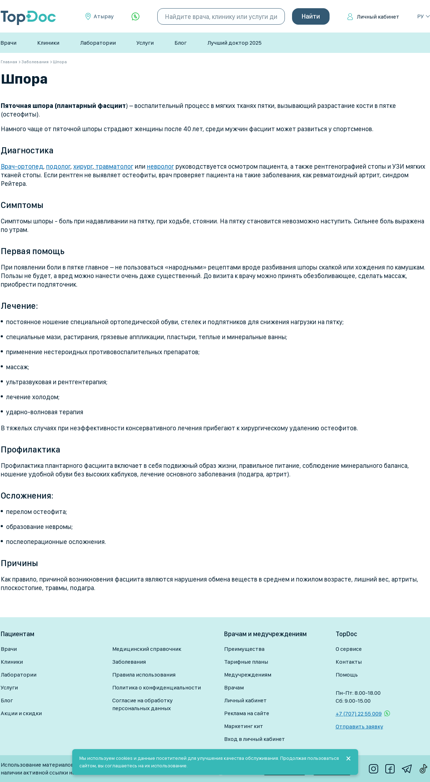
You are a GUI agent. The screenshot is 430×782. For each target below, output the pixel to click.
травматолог (113, 166)
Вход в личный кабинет (254, 739)
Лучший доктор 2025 (234, 42)
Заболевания (129, 661)
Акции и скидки (21, 713)
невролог (160, 166)
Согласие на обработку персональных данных (142, 704)
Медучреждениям (247, 674)
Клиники (48, 42)
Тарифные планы (246, 661)
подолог (58, 166)
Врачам (234, 687)
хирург (83, 166)
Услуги (145, 42)
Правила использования (144, 674)
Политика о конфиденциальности (156, 687)
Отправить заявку (359, 726)
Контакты (349, 661)
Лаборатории (98, 42)
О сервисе (349, 648)
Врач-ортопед (22, 166)
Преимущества (244, 648)
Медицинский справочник (146, 648)
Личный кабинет (378, 16)
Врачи (8, 42)
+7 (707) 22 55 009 (359, 713)
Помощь (347, 674)
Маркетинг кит (243, 726)
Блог (180, 42)
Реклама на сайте (246, 713)
